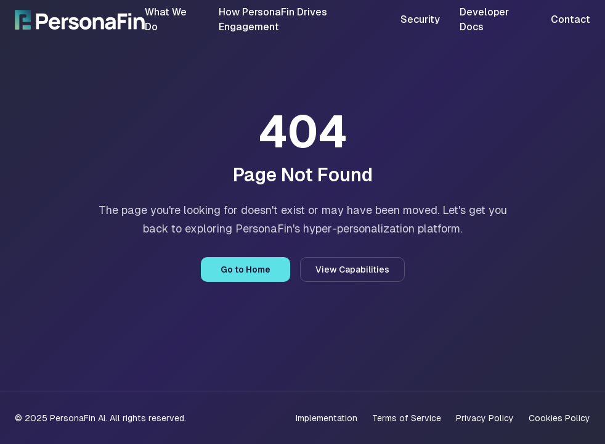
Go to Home (245, 269)
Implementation (326, 418)
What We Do (166, 19)
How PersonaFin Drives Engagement (273, 19)
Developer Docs (484, 19)
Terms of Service (406, 418)
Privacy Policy (485, 418)
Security (420, 19)
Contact (570, 19)
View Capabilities (352, 269)
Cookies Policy (559, 418)
